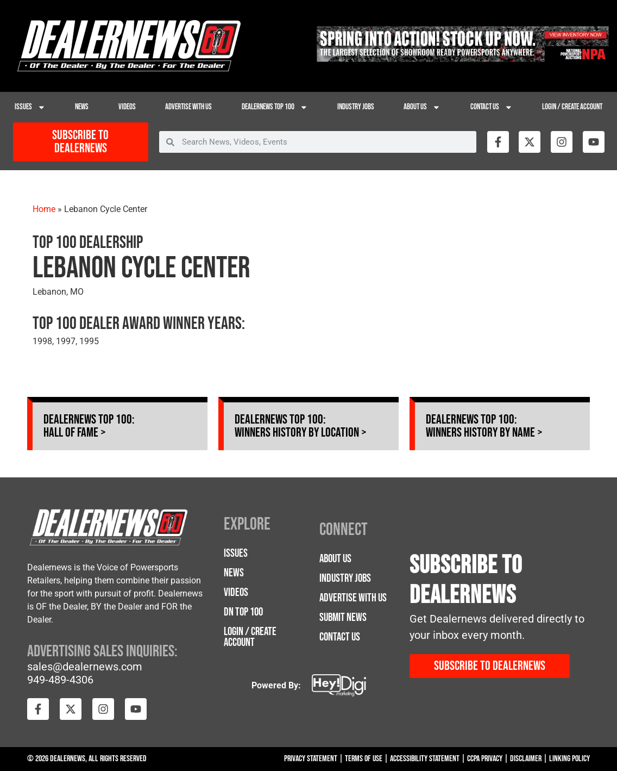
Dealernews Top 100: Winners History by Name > (484, 426)
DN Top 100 (243, 612)
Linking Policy (569, 759)
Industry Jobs (355, 106)
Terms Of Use (363, 759)
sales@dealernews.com (84, 666)
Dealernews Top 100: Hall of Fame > (89, 426)
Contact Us (491, 107)
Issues (30, 107)
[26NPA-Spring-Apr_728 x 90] (463, 59)
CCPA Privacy (484, 759)
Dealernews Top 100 (275, 107)
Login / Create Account (572, 106)
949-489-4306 (60, 679)
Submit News (343, 617)
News (82, 106)
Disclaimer (526, 759)
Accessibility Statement (424, 759)
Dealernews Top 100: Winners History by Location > (301, 426)
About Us (422, 107)
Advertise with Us (188, 106)
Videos (127, 106)
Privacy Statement (310, 759)
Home (44, 209)
